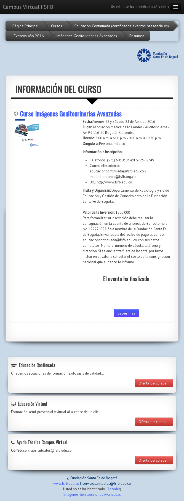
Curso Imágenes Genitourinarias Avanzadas (70, 113)
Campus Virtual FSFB (28, 6)
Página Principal (25, 25)
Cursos (56, 25)
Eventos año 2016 (29, 35)
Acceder (161, 6)
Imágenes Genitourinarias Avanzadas (86, 35)
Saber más (126, 313)
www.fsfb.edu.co (66, 483)
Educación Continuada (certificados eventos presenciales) (121, 25)
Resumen (136, 35)
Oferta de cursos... (153, 383)
